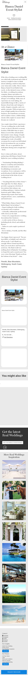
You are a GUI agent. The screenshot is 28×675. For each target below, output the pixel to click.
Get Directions (8, 337)
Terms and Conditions (7, 659)
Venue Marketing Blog (7, 662)
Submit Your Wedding (7, 646)
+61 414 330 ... (8, 335)
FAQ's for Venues (6, 660)
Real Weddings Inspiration (8, 649)
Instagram (5, 637)
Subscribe (5, 651)
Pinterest (5, 640)
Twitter (4, 638)
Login (3, 657)
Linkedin (4, 641)
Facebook (5, 635)
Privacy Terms (5, 647)
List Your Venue (5, 656)
